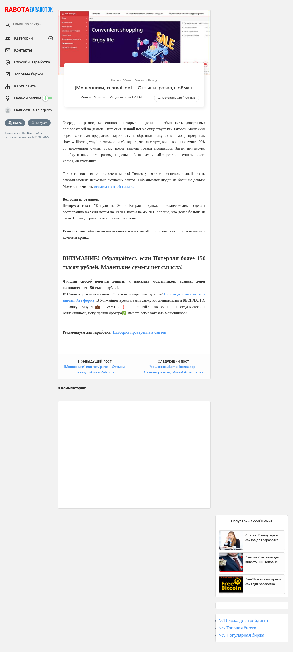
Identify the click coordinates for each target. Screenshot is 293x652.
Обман (86, 97)
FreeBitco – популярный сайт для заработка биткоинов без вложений (263, 581)
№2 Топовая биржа (237, 628)
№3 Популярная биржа (241, 635)
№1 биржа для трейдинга (243, 620)
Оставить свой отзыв (178, 98)
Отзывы (100, 97)
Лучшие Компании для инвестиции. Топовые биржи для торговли (262, 559)
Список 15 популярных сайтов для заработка (262, 537)
